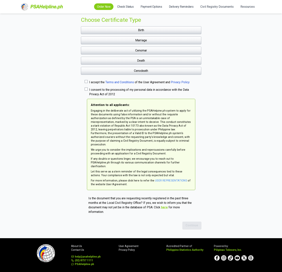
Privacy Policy (180, 82)
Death (141, 60)
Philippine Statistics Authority (184, 249)
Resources (247, 6)
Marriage (141, 40)
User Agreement (128, 246)
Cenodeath (141, 71)
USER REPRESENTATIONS (171, 180)
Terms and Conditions (119, 82)
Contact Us (77, 249)
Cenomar (141, 50)
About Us (76, 246)
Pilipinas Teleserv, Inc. (228, 249)
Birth (141, 30)
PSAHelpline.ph (82, 264)
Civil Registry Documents (217, 6)
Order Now (103, 6)
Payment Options (151, 6)
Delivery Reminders (181, 6)
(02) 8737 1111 (82, 260)
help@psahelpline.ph (86, 256)
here (164, 207)
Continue (191, 225)
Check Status (125, 6)
